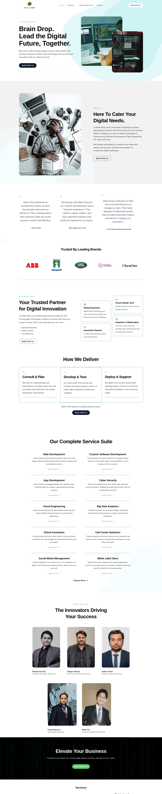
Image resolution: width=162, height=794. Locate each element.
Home (60, 5)
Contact (101, 5)
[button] (74, 5)
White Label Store (86, 5)
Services (71, 5)
